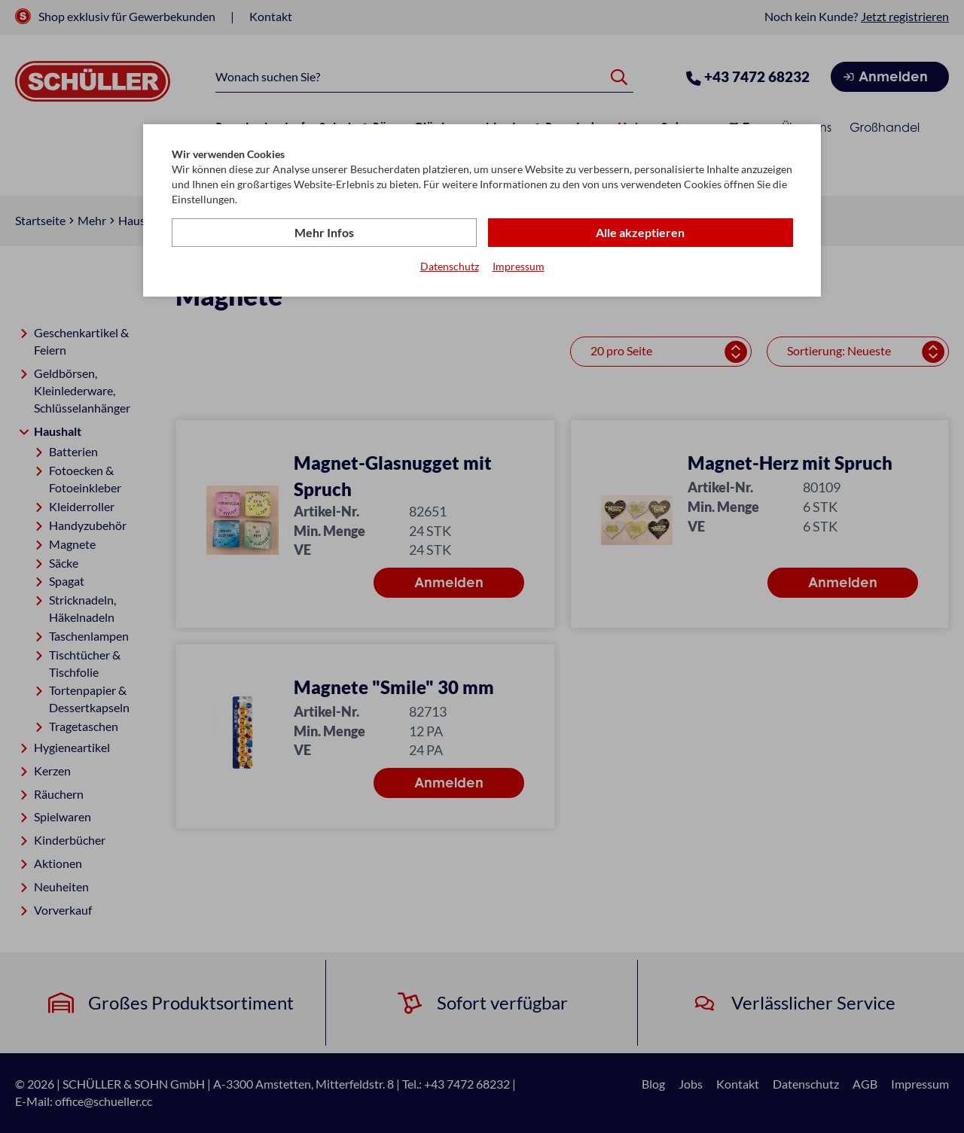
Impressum (519, 266)
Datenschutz (449, 266)
